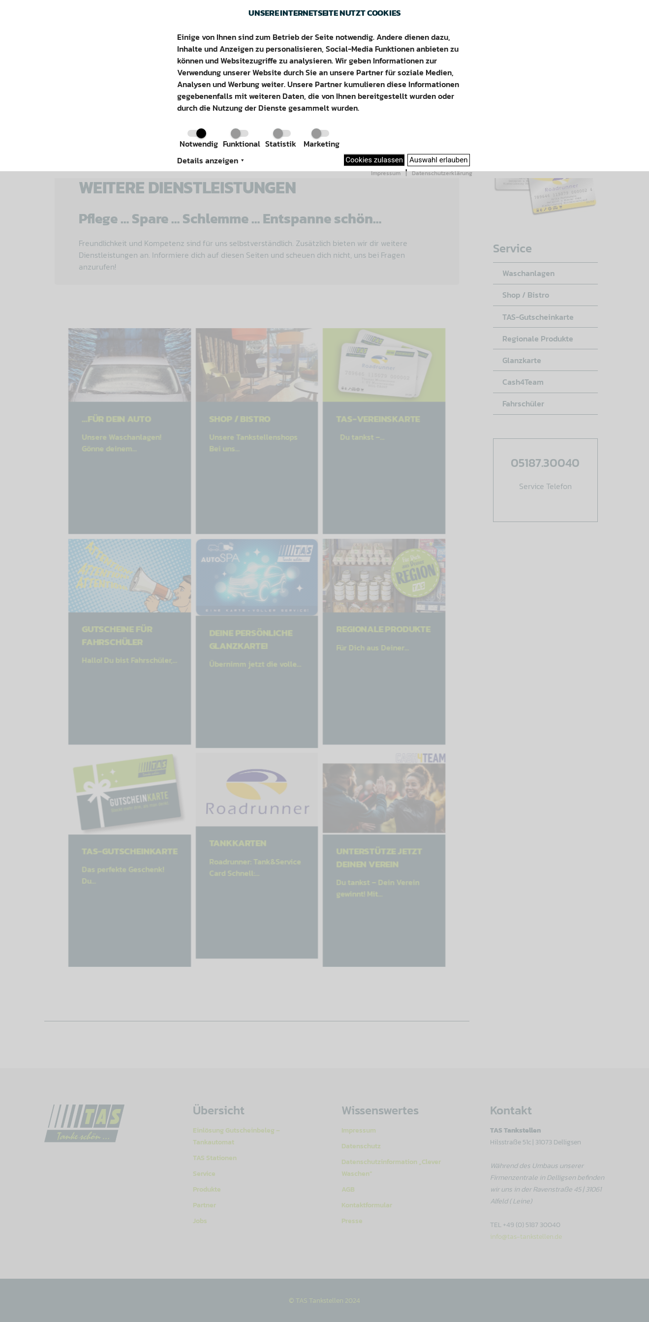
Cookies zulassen (374, 159)
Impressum (386, 173)
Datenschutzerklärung (442, 173)
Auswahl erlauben (438, 159)
